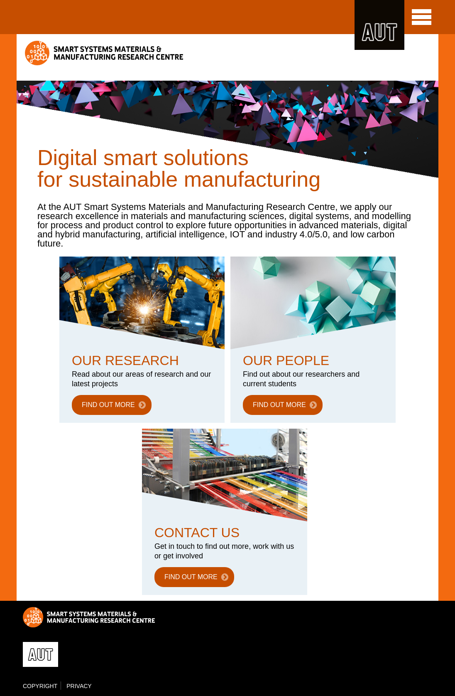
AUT (379, 25)
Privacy (78, 686)
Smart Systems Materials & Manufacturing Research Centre (105, 53)
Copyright (40, 686)
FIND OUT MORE (108, 404)
